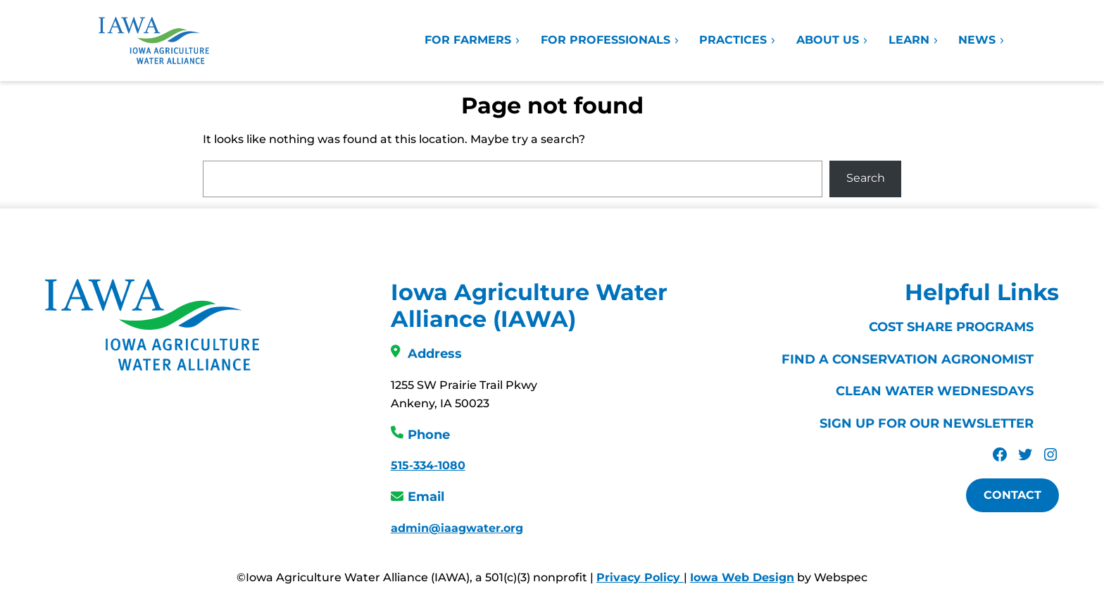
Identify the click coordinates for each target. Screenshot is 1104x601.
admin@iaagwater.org (457, 528)
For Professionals (610, 40)
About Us (832, 40)
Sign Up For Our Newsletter (927, 423)
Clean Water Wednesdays (935, 391)
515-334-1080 (428, 465)
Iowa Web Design (742, 577)
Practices (738, 40)
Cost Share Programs (951, 327)
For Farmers (473, 40)
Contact (1012, 495)
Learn (914, 40)
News (981, 40)
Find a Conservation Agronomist (908, 359)
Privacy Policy (640, 577)
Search (865, 178)
